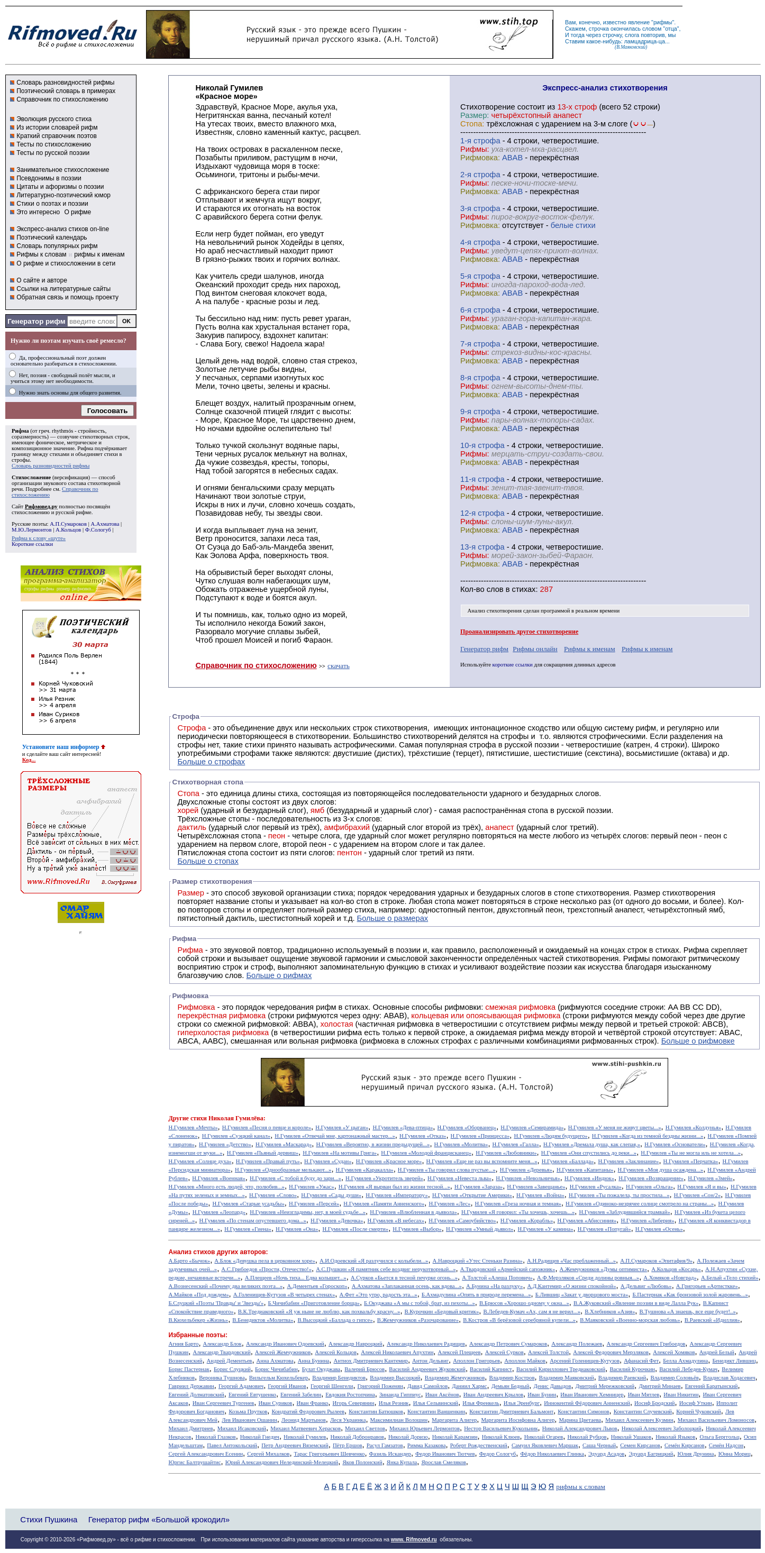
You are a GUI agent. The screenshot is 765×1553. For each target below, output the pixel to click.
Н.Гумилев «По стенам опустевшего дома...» (252, 1220)
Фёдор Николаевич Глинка (552, 1454)
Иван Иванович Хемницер (591, 1394)
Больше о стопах (207, 861)
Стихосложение (31, 477)
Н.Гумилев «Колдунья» (693, 1127)
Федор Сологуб (497, 1454)
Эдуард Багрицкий (651, 1454)
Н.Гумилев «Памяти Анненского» (383, 1204)
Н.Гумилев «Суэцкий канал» (236, 1136)
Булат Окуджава (321, 1369)
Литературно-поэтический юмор (63, 195)
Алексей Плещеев (459, 1352)
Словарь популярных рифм (56, 246)
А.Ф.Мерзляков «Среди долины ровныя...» (588, 1278)
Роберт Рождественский (478, 1445)
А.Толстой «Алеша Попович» (497, 1278)
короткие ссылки (513, 665)
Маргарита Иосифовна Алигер (517, 1420)
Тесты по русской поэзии (52, 153)
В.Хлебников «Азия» (610, 1311)
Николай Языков (675, 1437)
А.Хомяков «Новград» (669, 1278)
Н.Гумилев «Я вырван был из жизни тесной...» (394, 1187)
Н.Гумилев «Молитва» (461, 1144)
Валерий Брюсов (364, 1369)
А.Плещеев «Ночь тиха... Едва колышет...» (296, 1278)
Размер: (474, 115)
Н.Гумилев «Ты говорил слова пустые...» (447, 1170)
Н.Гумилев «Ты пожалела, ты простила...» (619, 1195)
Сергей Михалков (268, 1454)
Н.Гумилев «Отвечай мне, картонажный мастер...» (335, 1136)
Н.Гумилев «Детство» (225, 1144)
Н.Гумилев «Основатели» (674, 1144)
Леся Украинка (348, 1420)
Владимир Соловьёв (674, 1378)
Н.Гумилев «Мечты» (192, 1127)
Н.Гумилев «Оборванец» (467, 1127)
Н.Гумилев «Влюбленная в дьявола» (413, 1212)
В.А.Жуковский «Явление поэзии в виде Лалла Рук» (636, 1303)
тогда (578, 35)
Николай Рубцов (586, 1437)
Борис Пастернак (188, 1369)
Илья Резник (394, 1403)
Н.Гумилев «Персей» (314, 1204)
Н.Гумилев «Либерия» (647, 1220)
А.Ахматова (104, 524)
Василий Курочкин (632, 1369)
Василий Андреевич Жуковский (427, 1369)
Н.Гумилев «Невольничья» (528, 1178)
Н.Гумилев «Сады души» (331, 1195)
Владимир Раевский (622, 1378)
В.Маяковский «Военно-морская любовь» (630, 1320)
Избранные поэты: (197, 1335)
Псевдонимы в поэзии (48, 178)
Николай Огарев (543, 1437)
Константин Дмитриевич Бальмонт (511, 1411)
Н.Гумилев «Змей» (710, 1178)
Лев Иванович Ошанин (249, 1420)
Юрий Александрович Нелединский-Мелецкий (282, 1462)
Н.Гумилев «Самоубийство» (462, 1220)
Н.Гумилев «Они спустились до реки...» (588, 1153)
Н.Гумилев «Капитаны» (585, 1170)
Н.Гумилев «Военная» (218, 1178)
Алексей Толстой (548, 1352)
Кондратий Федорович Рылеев (307, 1411)
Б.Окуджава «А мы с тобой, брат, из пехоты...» (419, 1303)
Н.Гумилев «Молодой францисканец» (426, 1153)
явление (639, 22)
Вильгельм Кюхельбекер (278, 1378)
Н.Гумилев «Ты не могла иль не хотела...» (691, 1153)
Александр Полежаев (576, 1344)
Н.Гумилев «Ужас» (311, 1187)
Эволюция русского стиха (54, 119)
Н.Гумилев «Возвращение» (651, 1178)
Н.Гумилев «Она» (297, 1229)
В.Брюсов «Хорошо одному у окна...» (524, 1303)
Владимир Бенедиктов (339, 1378)
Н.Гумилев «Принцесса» (480, 1136)
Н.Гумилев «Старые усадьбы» (249, 1204)
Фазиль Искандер (390, 1454)
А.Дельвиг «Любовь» (646, 1286)
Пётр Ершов (347, 1445)
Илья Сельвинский (435, 1403)
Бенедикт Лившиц (733, 1361)
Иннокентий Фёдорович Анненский (587, 1403)
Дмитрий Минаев (659, 1386)
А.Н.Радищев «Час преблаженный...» (571, 1261)
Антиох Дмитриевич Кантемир (371, 1361)
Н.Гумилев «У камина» (545, 1229)
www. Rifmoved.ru (414, 1539)
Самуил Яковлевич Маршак (545, 1445)
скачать (338, 666)
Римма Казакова (426, 1445)
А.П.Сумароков (68, 524)
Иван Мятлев (644, 1394)
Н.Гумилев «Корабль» (526, 1220)
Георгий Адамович (240, 1386)
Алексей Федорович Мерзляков (611, 1352)
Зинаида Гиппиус (400, 1394)
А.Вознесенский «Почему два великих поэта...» (225, 1286)
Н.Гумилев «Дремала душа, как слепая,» (591, 1144)
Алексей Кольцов (336, 1352)
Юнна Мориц (734, 1454)
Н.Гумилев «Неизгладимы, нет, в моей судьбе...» (308, 1212)
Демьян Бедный (510, 1386)
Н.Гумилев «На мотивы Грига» (340, 1153)
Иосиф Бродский (654, 1403)
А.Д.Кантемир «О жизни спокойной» (571, 1286)
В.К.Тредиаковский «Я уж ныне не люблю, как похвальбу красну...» (319, 1311)
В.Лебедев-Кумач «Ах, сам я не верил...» (532, 1311)
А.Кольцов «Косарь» (676, 1269)
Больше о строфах (211, 761)
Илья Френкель (480, 1403)
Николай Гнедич (259, 1437)
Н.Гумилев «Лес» (449, 1204)
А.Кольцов (68, 530)
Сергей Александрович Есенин (205, 1454)
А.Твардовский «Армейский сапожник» (507, 1269)
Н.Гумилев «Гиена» (247, 1229)
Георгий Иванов (287, 1386)
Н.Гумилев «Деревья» (526, 1170)
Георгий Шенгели (332, 1386)
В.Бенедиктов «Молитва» (262, 1320)
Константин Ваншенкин (436, 1411)
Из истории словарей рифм (56, 127)
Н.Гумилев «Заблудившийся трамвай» (624, 1212)
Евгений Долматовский (196, 1394)
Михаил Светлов (365, 1428)
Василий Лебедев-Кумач (688, 1369)
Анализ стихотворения (495, 611)
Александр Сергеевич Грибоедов (645, 1344)
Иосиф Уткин (695, 1403)
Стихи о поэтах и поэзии (52, 203)
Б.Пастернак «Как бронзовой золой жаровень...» (690, 1295)
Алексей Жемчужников (283, 1352)
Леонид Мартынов (303, 1420)
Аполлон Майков (524, 1361)
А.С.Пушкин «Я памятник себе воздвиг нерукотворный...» (386, 1269)
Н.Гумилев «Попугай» (604, 1229)
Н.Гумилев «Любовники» (506, 1153)
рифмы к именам (99, 254)
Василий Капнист (491, 1369)
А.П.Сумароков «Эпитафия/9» (656, 1261)
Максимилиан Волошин (399, 1420)
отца (671, 28)
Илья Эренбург (522, 1403)
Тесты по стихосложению (53, 144)
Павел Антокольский (232, 1445)
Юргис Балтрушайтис (194, 1462)
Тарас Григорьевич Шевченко (329, 1454)
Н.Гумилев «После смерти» (356, 1229)
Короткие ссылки (32, 544)
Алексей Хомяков (674, 1352)
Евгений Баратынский (711, 1386)
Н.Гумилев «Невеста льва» (459, 1178)
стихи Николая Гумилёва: (228, 1118)
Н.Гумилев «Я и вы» (701, 1187)
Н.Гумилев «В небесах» (396, 1220)
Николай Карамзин (455, 1437)
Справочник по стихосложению (62, 99)
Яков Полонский (362, 1462)
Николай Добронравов (357, 1437)
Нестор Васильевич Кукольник (501, 1428)
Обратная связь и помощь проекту (67, 297)
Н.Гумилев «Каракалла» (365, 1170)
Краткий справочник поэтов (56, 136)
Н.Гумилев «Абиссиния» (586, 1220)
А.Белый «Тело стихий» (730, 1278)
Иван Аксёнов (442, 1394)
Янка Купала (402, 1462)
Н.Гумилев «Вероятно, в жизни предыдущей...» (373, 1144)
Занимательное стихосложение (62, 169)
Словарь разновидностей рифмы (65, 82)
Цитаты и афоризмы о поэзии (60, 186)
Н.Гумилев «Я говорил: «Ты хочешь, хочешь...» (518, 1212)
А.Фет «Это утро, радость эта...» (378, 1295)
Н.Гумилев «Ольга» (649, 1187)
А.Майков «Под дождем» (198, 1295)
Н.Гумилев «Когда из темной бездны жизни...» (648, 1136)
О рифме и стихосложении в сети (65, 263)
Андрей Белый (716, 1352)
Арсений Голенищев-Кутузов (585, 1361)
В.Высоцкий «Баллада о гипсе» (334, 1320)
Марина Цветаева (580, 1420)
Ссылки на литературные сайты (63, 289)
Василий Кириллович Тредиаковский (560, 1369)
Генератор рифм (36, 321)
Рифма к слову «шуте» (39, 538)
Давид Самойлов (427, 1386)
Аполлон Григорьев (476, 1361)
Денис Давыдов (552, 1386)
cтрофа (486, 140)
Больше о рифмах (279, 975)
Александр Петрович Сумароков (508, 1344)
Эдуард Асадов (606, 1454)
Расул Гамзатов (385, 1445)
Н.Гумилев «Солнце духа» (199, 1161)
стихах (524, 589)
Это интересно (38, 212)
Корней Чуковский (698, 1411)
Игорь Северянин (354, 1403)
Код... (29, 760)
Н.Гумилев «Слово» (273, 1195)
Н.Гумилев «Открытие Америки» (472, 1195)
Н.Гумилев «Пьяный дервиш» (262, 1153)
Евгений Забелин (300, 1394)
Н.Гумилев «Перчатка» (690, 1161)
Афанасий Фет (641, 1361)
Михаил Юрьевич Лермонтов (424, 1428)
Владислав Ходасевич (729, 1378)
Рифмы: (474, 149)
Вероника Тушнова (221, 1378)
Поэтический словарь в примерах (65, 91)
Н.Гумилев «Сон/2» (697, 1195)
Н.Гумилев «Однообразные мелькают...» (283, 1170)
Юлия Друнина (696, 1454)
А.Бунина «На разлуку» (494, 1286)
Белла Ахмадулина (685, 1361)
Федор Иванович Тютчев (445, 1454)
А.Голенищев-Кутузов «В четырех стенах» (284, 1295)
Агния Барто (183, 1344)
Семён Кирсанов (684, 1445)
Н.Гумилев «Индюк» (589, 1178)
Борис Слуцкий (232, 1369)
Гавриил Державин (191, 1386)
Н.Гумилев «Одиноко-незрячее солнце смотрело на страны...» (640, 1204)
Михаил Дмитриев (190, 1428)
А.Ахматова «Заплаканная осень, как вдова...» (407, 1286)
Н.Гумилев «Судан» (328, 1161)
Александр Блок (222, 1344)
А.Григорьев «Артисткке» (707, 1286)
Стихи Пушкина (48, 1519)
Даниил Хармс (469, 1386)
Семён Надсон (726, 1445)
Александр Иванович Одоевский (285, 1344)
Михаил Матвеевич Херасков (305, 1428)
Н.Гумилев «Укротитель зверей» (384, 1178)
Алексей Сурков (504, 1352)
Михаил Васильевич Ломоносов (716, 1420)
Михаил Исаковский (241, 1428)
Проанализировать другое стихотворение (519, 631)
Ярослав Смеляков (443, 1462)
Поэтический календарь (51, 237)
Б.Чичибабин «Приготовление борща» (314, 1303)
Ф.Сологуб (98, 530)
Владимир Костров (511, 1378)
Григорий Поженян (380, 1386)
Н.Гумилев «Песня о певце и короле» (266, 1127)
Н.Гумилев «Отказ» (422, 1136)
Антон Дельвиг (430, 1361)
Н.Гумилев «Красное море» (389, 1161)
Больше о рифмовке (698, 1041)
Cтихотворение (487, 107)
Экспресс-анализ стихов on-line (62, 229)
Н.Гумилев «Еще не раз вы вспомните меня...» (482, 1161)
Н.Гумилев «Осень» (659, 1229)
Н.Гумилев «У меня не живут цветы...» (614, 1127)
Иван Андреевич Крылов (493, 1394)
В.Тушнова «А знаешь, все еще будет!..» (687, 1311)
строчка (599, 28)
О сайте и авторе (41, 280)
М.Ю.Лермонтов (31, 530)
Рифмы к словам (41, 254)
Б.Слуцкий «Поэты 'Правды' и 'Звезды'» (215, 1303)
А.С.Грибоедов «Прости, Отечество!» (266, 1269)
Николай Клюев (501, 1437)
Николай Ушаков (631, 1437)
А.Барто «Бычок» (189, 1261)
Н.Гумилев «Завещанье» (536, 1187)
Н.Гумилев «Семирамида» (531, 1127)
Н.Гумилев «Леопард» (219, 1212)
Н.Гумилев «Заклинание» (628, 1161)
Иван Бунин (541, 1394)
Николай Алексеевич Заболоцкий (662, 1428)
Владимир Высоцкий (395, 1378)
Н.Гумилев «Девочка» (337, 1220)
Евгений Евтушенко (252, 1394)
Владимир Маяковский (566, 1378)
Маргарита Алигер (454, 1420)
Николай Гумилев (305, 1437)
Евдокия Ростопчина (350, 1394)
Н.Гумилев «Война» (540, 1195)
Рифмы (636, 958)
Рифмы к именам (589, 649)
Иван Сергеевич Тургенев (223, 1403)
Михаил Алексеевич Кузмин (639, 1420)
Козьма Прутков (248, 1411)
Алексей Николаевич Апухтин (397, 1352)
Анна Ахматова (275, 1361)
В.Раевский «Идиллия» (712, 1320)
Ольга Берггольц (719, 1437)
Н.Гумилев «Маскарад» (284, 1144)
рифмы (662, 22)
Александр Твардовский (221, 1352)
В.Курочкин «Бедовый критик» (442, 1311)
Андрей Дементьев (229, 1361)
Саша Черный (599, 1445)
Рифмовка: (480, 157)
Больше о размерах (393, 918)
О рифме (77, 212)
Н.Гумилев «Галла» (516, 1144)
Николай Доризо (408, 1437)
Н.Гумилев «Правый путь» (268, 1161)
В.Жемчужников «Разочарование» (418, 1320)
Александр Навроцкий (355, 1344)
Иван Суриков (275, 1403)
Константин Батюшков (376, 1411)
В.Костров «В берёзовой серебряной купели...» (519, 1320)
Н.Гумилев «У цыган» (341, 1127)
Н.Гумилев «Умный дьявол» (479, 1229)
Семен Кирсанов (640, 1445)
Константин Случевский (643, 1411)
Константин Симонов (583, 1411)
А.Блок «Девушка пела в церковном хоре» (264, 1261)
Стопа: (472, 124)
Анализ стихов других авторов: (218, 1252)
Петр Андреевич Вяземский (295, 1445)
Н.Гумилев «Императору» (396, 1195)
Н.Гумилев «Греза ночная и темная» (518, 1204)
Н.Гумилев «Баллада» (568, 1161)
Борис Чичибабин (276, 1369)
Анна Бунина (314, 1361)
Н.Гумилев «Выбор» (417, 1229)
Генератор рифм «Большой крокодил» (159, 1519)
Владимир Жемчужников (455, 1378)
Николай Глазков (215, 1437)
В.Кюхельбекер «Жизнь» (198, 1320)
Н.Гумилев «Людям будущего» (550, 1136)
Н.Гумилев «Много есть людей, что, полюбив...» (226, 1187)
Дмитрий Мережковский (605, 1386)
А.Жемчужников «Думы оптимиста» (604, 1269)
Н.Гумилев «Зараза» (478, 1187)
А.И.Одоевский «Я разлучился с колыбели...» (374, 1261)
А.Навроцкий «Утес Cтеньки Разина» (478, 1261)
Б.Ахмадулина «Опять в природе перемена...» (476, 1295)
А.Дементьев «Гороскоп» (317, 1286)
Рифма (20, 431)
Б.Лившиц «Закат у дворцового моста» (582, 1295)
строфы (21, 460)
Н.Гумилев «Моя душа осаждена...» (661, 1170)
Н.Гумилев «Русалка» (596, 1187)
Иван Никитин (680, 1394)
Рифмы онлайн (535, 649)
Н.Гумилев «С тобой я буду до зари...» (295, 1178)
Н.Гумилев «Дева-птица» (402, 1127)
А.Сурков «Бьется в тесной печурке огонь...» (404, 1278)
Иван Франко (313, 1403)
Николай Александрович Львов (579, 1428)
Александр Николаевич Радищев (426, 1344)
